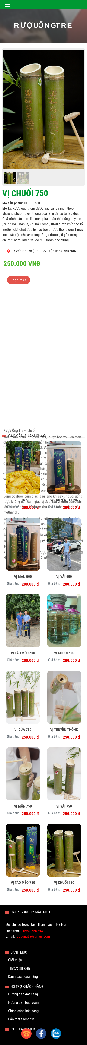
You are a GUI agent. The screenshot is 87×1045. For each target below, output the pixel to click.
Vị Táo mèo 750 (23, 882)
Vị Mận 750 (23, 806)
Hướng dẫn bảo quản (23, 1002)
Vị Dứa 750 (22, 729)
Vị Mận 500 (23, 576)
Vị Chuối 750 (64, 882)
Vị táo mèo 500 (23, 653)
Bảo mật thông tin (21, 1019)
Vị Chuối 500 (64, 653)
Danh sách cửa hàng (23, 976)
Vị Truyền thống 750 (64, 730)
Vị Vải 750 (64, 806)
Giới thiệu (15, 960)
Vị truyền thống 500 (64, 500)
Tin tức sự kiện (19, 968)
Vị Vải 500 (64, 576)
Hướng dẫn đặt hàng (23, 994)
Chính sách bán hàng (23, 1011)
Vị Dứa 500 (22, 500)
